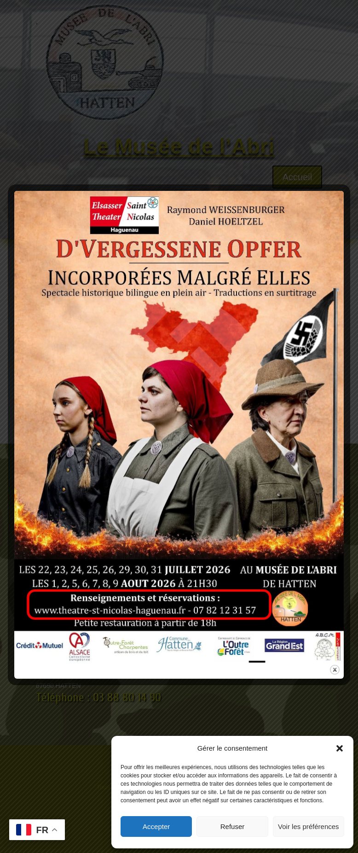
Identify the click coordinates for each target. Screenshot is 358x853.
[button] (339, 748)
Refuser (232, 826)
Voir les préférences (308, 826)
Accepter (156, 826)
